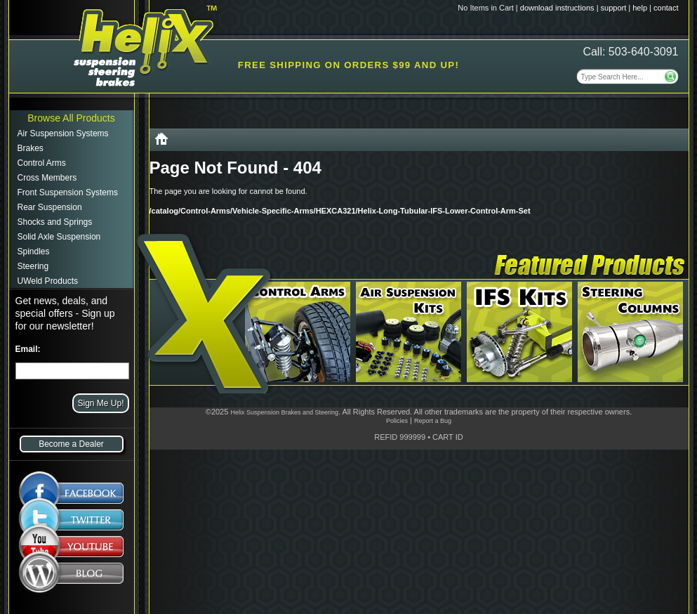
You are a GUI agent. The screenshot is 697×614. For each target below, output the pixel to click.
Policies (397, 420)
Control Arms (42, 163)
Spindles (34, 251)
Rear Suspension (50, 207)
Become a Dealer (71, 444)
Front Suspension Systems (68, 192)
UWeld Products (48, 281)
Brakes (31, 148)
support (614, 8)
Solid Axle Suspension (59, 237)
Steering (33, 266)
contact (665, 8)
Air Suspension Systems (63, 133)
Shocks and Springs (55, 222)
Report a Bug (432, 420)
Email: (28, 349)
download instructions (557, 8)
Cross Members (47, 178)
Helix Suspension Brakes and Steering (284, 412)
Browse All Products (71, 118)
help (639, 8)
